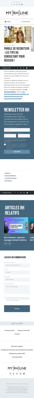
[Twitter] (14, 4)
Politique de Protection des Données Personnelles (17, 350)
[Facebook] (11, 4)
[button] (5, 243)
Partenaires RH (9, 330)
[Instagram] (16, 4)
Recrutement (12, 45)
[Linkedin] (19, 4)
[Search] (25, 21)
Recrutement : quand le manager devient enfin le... (15, 238)
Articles (6, 45)
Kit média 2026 (17, 357)
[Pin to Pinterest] (20, 68)
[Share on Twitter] (17, 68)
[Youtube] (22, 4)
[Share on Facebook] (14, 68)
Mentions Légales (17, 346)
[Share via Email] (27, 68)
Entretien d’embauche (10, 175)
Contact (17, 334)
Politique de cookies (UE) (17, 353)
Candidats (7, 173)
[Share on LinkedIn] (24, 68)
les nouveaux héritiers (10, 178)
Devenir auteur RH (23, 330)
